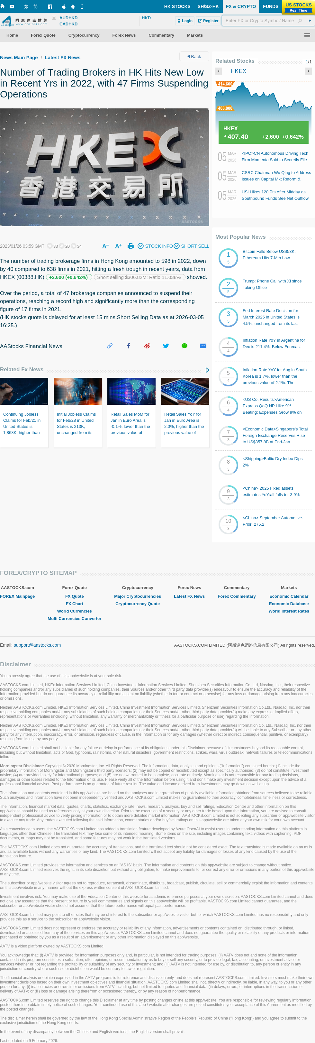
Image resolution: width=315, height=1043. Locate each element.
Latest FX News (63, 57)
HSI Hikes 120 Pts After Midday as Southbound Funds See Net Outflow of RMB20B (275, 198)
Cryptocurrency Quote (137, 603)
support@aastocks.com (37, 645)
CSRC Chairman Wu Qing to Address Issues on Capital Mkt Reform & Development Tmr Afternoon (276, 179)
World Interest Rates (289, 611)
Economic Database (289, 603)
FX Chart (74, 603)
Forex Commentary (237, 596)
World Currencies (74, 611)
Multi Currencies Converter (74, 618)
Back (194, 56)
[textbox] (268, 20)
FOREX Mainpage (17, 596)
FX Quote (74, 596)
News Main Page (19, 57)
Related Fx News (21, 369)
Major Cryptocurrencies (137, 596)
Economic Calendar (288, 596)
